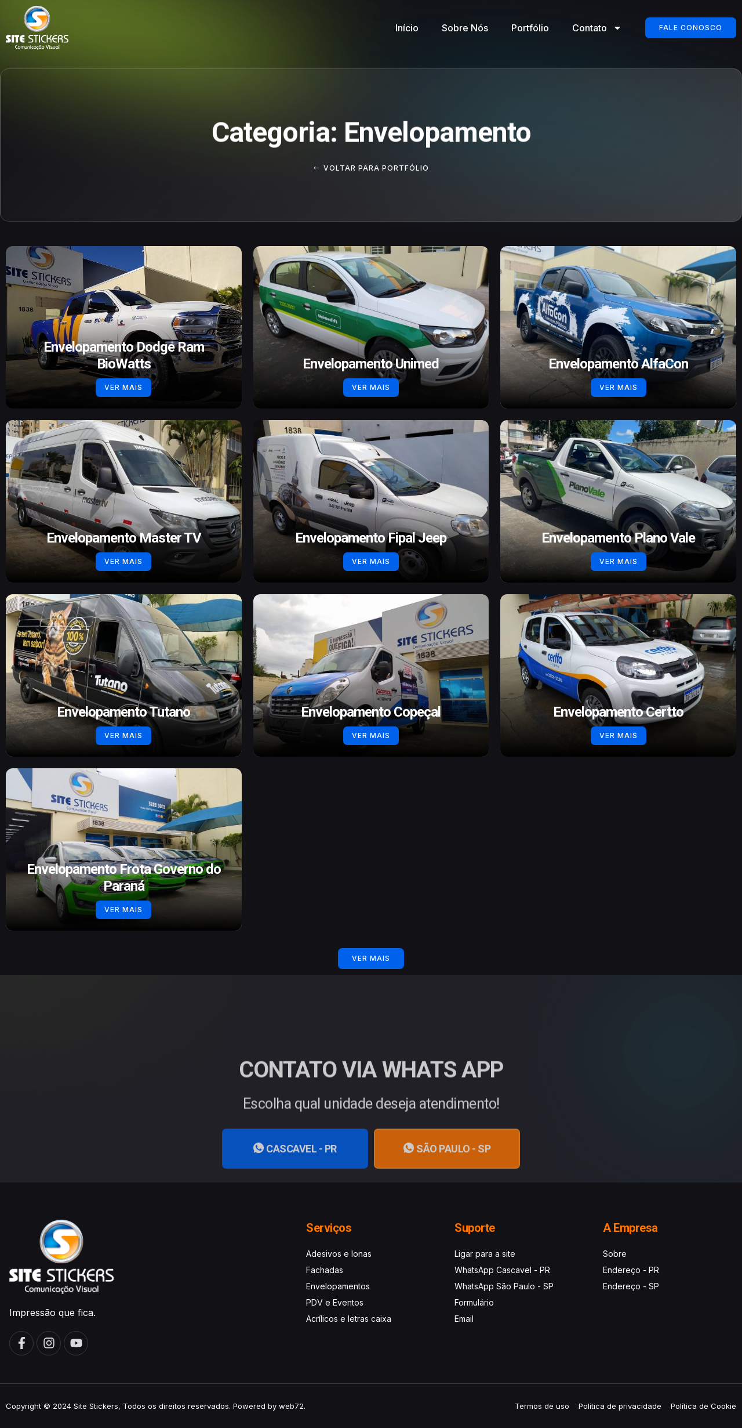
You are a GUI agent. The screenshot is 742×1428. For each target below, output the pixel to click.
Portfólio (530, 28)
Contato (597, 27)
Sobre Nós (465, 28)
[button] (371, 958)
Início (407, 28)
